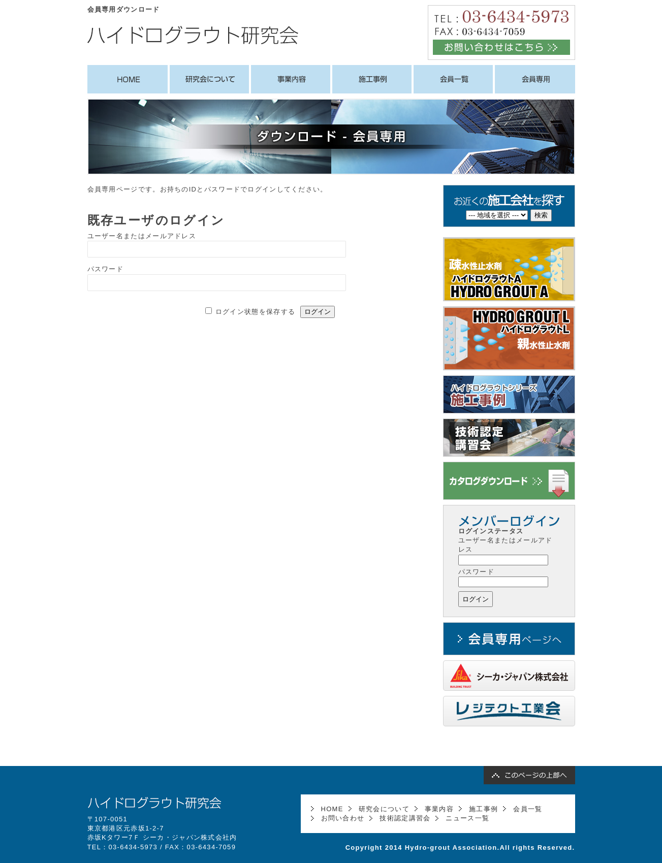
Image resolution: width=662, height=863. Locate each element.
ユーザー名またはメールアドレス (142, 236)
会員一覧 (527, 809)
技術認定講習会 (405, 818)
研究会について (384, 809)
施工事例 (483, 809)
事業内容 (439, 809)
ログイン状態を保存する (255, 311)
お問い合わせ (343, 818)
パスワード (105, 269)
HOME (332, 809)
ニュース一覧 (467, 818)
